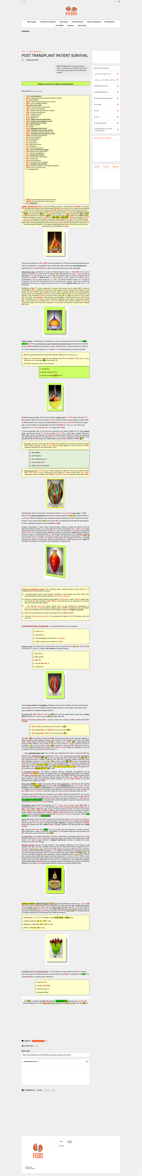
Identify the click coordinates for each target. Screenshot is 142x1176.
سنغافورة (36, 1046)
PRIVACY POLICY (69, 1142)
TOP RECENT (59, 25)
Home (23, 51)
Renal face (70, 25)
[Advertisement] (56, 185)
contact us (61, 1146)
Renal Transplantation (34, 51)
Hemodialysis (64, 22)
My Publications (110, 22)
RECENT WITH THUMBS (103, 138)
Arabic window (82, 25)
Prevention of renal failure (48, 22)
